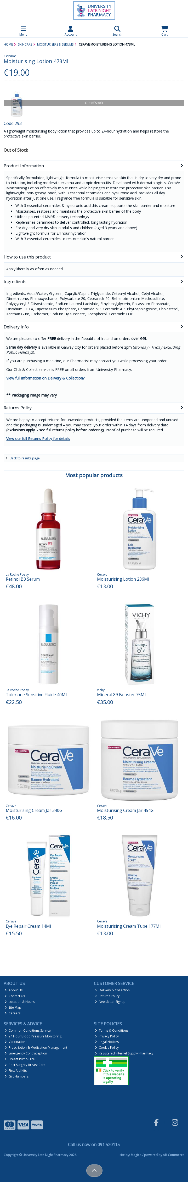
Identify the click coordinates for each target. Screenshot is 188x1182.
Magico (136, 1155)
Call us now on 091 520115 (94, 1144)
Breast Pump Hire (20, 1059)
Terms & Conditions (111, 1030)
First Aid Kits (16, 1070)
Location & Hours (20, 1001)
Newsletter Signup (110, 1001)
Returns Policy (107, 996)
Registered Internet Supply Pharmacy (124, 1053)
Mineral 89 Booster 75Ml (121, 694)
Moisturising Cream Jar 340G (34, 810)
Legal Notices (107, 1042)
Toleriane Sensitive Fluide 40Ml (36, 694)
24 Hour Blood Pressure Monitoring (33, 1036)
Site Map (13, 1007)
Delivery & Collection (112, 990)
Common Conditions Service (28, 1030)
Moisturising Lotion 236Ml (123, 579)
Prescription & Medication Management (36, 1047)
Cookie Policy (107, 1047)
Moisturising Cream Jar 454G (125, 810)
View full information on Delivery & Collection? (45, 378)
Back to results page (25, 458)
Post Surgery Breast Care (25, 1065)
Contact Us (15, 996)
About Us (13, 990)
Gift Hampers (17, 1076)
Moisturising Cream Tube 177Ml (129, 926)
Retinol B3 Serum (23, 579)
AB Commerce (173, 1155)
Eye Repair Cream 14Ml (28, 926)
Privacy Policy (107, 1036)
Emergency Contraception (26, 1053)
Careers (12, 1013)
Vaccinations (16, 1042)
